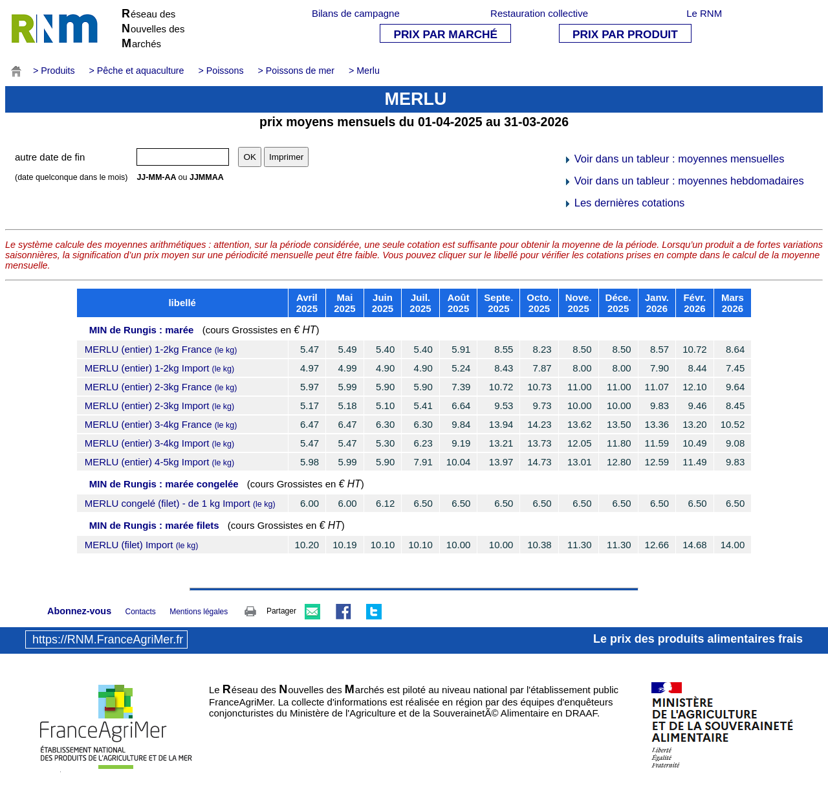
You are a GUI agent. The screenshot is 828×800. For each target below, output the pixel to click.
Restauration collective (539, 13)
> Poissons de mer (296, 70)
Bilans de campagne (356, 13)
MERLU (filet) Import (142, 544)
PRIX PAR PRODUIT (625, 34)
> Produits (54, 70)
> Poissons (220, 70)
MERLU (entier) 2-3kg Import (159, 405)
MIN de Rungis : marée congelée (164, 483)
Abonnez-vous (79, 611)
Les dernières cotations (623, 202)
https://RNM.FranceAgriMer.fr (107, 639)
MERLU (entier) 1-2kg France (161, 349)
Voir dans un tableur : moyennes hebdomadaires (683, 180)
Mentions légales (198, 611)
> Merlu (364, 70)
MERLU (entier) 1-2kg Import (159, 367)
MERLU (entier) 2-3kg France (161, 386)
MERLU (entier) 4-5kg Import (159, 461)
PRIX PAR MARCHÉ (445, 34)
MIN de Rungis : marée (141, 329)
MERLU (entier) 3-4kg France (161, 424)
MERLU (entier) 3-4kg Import (159, 443)
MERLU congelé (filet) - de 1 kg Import (180, 503)
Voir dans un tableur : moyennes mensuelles (673, 158)
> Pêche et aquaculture (136, 70)
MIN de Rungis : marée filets (154, 525)
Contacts (140, 611)
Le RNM (704, 13)
